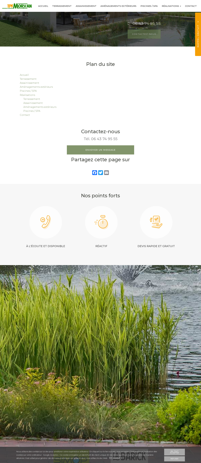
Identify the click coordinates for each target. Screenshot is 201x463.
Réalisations (170, 6)
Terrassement (59, 6)
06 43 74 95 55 (104, 139)
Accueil (40, 6)
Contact (191, 6)
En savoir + (115, 458)
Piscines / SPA (148, 6)
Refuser (174, 459)
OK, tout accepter (174, 452)
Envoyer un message (100, 150)
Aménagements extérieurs (117, 6)
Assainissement (84, 6)
